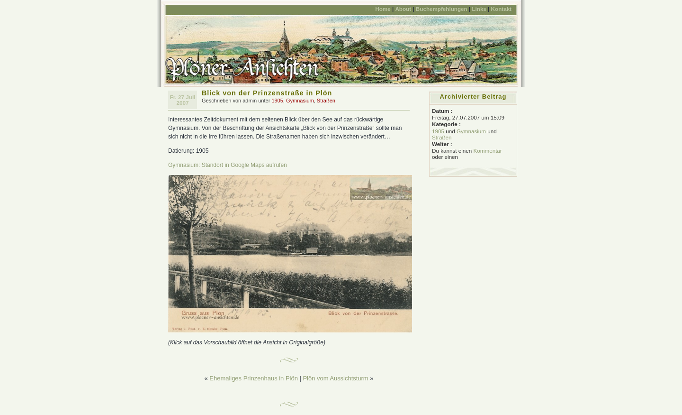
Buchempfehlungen (441, 9)
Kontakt (501, 9)
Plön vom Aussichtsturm (335, 378)
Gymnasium (300, 100)
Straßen (326, 100)
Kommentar (487, 151)
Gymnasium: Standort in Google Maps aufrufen (227, 165)
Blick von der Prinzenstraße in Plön (267, 93)
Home (382, 9)
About (403, 9)
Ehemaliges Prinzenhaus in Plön (253, 378)
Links (479, 9)
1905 (277, 100)
